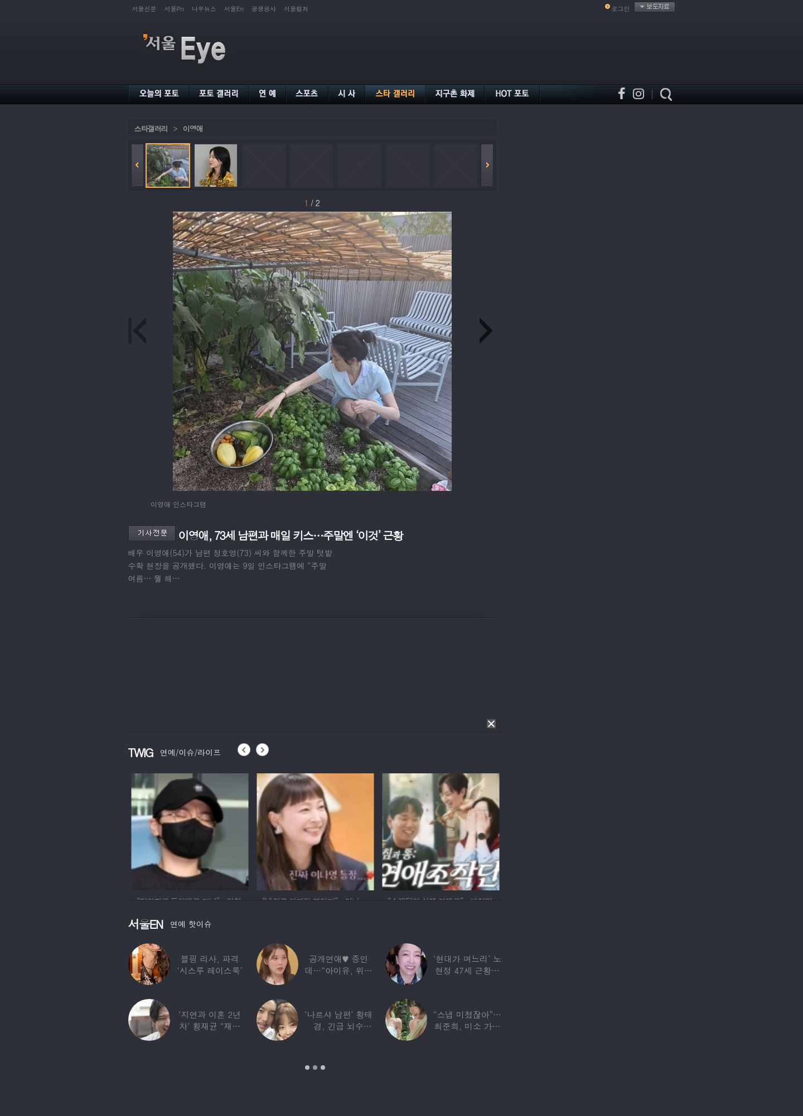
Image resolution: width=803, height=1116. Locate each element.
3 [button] (323, 1067)
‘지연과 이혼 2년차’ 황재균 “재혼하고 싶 (209, 1026)
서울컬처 (296, 8)
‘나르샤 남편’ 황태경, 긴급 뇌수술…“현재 (338, 1026)
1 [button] (307, 1067)
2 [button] (315, 1067)
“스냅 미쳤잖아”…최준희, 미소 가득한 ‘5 (467, 1026)
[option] (211, 830)
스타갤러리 (151, 128)
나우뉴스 (204, 8)
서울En (234, 8)
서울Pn (174, 8)
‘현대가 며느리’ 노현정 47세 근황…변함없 (467, 970)
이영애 (193, 128)
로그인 (621, 8)
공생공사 (263, 8)
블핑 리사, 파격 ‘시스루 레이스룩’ (210, 964)
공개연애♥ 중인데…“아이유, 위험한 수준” (338, 970)
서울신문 (144, 8)
